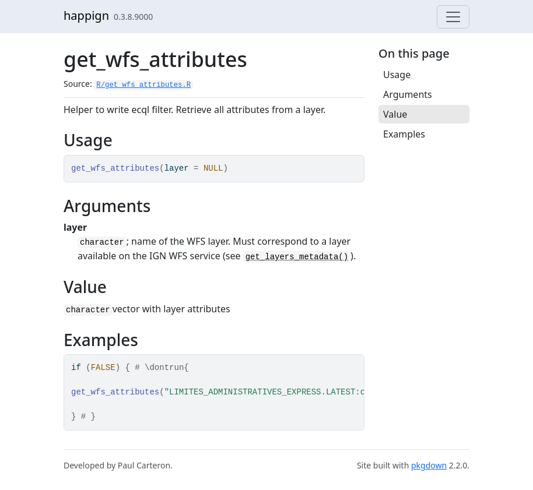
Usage (397, 74)
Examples (404, 134)
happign (86, 15)
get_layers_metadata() (297, 257)
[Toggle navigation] (453, 17)
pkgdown (429, 465)
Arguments (407, 94)
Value (395, 114)
